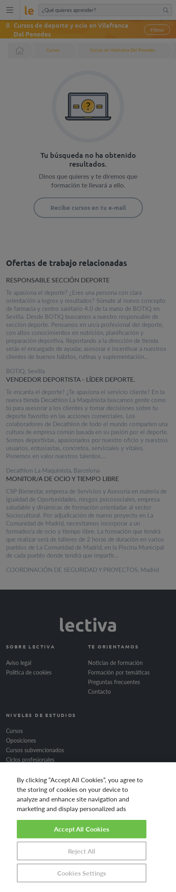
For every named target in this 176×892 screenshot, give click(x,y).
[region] (88, 827)
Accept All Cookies (81, 829)
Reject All (82, 851)
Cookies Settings (81, 873)
